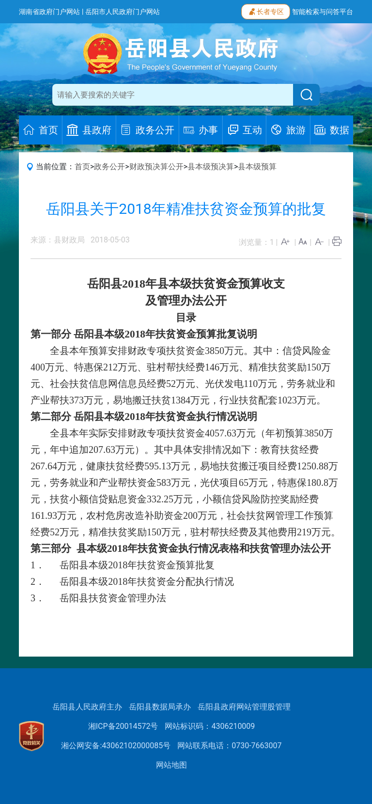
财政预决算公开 (156, 166)
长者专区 (266, 11)
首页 (82, 166)
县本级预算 (257, 166)
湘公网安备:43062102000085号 (115, 745)
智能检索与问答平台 (322, 12)
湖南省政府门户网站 (49, 12)
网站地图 (171, 765)
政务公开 (109, 166)
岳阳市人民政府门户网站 (122, 12)
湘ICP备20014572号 (123, 726)
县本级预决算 (210, 166)
